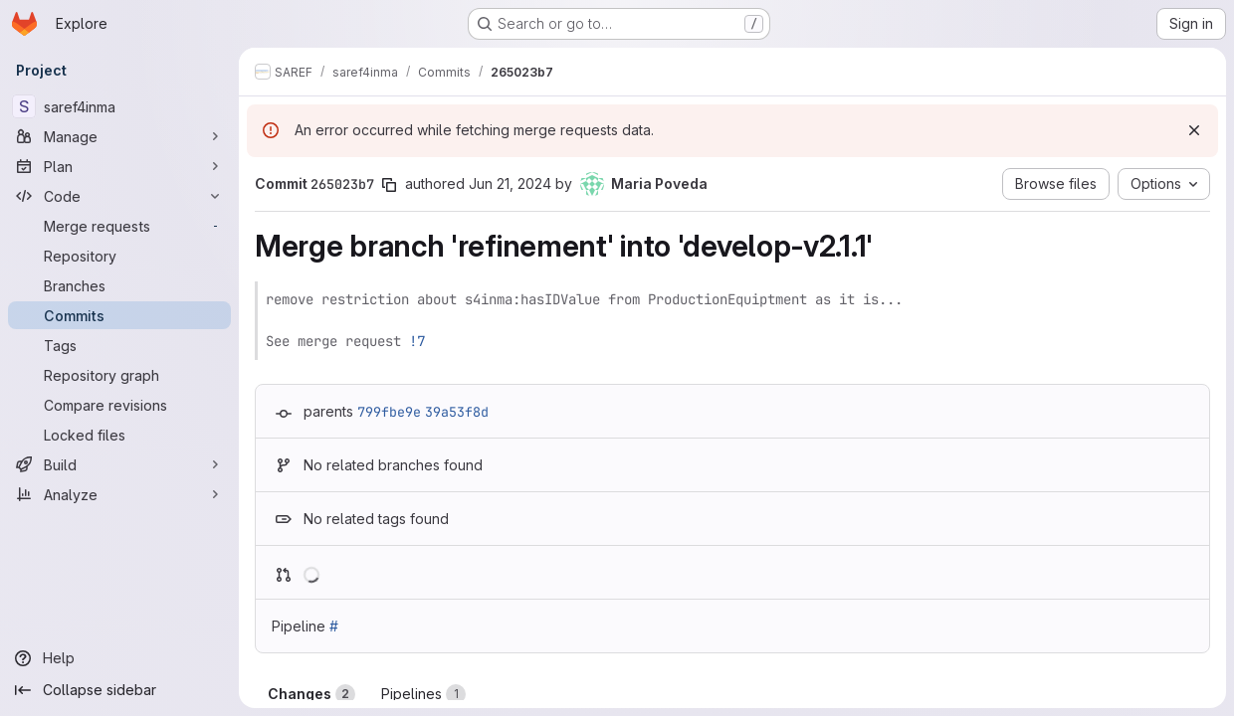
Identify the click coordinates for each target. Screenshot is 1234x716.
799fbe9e (389, 412)
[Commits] (119, 315)
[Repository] (119, 255)
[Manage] (119, 136)
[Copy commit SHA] (389, 185)
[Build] (119, 464)
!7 (417, 341)
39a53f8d (457, 412)
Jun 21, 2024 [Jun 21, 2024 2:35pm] (510, 183)
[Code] (119, 196)
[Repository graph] (119, 375)
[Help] (119, 658)
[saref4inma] (119, 106)
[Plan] (119, 166)
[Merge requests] (119, 226)
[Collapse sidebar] (119, 690)
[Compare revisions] (119, 405)
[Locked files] (119, 434)
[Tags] (119, 345)
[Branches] (119, 285)
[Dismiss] (1194, 130)
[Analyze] (119, 494)
